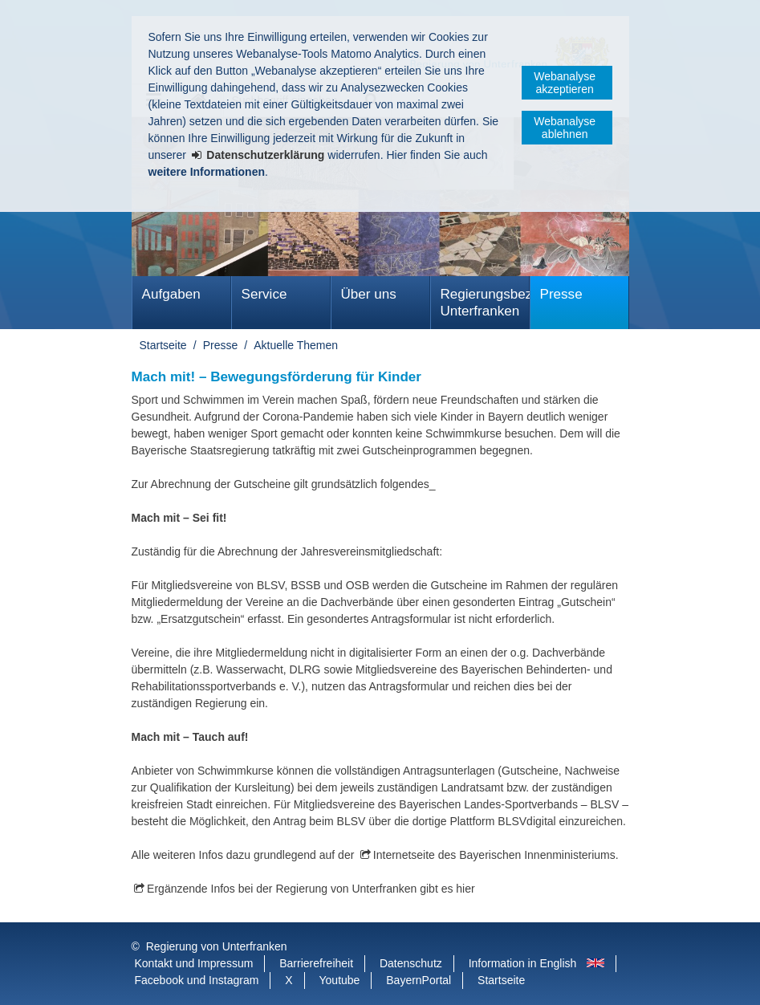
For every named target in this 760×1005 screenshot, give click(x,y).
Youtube (339, 980)
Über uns (368, 294)
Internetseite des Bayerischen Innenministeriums (494, 854)
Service (264, 294)
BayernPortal (418, 980)
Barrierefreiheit (316, 963)
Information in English (523, 963)
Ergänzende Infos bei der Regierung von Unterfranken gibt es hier (311, 888)
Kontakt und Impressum (194, 963)
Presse (561, 294)
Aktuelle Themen (296, 345)
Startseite (163, 345)
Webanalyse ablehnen (564, 127)
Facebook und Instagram (197, 980)
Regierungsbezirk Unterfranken (485, 303)
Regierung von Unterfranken (216, 946)
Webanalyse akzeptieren (564, 83)
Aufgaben (171, 294)
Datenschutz (411, 963)
